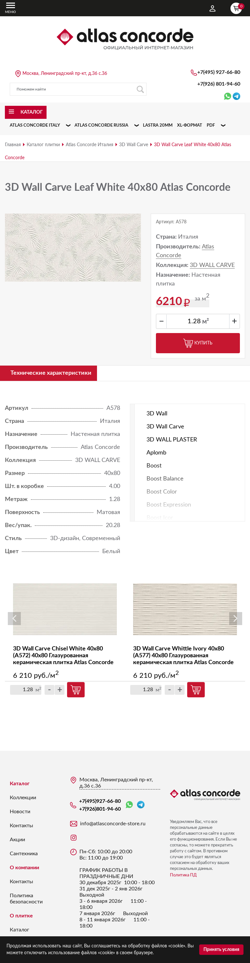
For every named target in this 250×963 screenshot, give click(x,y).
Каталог (20, 783)
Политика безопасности (26, 898)
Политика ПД (183, 875)
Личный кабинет (212, 8)
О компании (24, 867)
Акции (17, 839)
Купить (198, 343)
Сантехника (24, 853)
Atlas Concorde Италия (89, 145)
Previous (14, 618)
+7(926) (218, 84)
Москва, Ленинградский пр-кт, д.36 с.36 (64, 73)
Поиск (140, 89)
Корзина (237, 7)
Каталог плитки (43, 145)
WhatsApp (129, 805)
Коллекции (23, 797)
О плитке (21, 915)
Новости (20, 811)
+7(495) (218, 72)
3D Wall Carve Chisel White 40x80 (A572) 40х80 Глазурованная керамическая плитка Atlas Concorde (63, 656)
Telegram (141, 804)
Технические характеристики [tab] (50, 373)
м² (205, 321)
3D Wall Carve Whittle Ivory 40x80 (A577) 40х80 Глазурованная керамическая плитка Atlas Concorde (183, 656)
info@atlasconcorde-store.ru (113, 823)
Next (235, 618)
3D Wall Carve (133, 145)
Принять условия (221, 949)
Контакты (21, 825)
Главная (13, 145)
